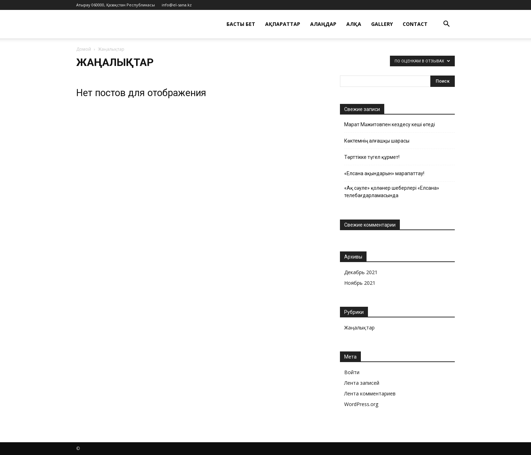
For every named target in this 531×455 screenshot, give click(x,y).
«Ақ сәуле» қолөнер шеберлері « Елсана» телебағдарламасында (391, 191)
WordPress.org (361, 404)
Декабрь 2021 (361, 272)
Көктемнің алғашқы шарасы (376, 141)
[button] (446, 24)
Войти (351, 372)
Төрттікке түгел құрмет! (371, 157)
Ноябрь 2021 (359, 282)
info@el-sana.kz (177, 4)
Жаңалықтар (359, 327)
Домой (83, 49)
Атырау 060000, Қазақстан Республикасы (115, 4)
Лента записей (361, 382)
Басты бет (241, 24)
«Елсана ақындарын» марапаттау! (384, 173)
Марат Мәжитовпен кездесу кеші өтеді (389, 124)
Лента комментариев (370, 393)
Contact (415, 24)
